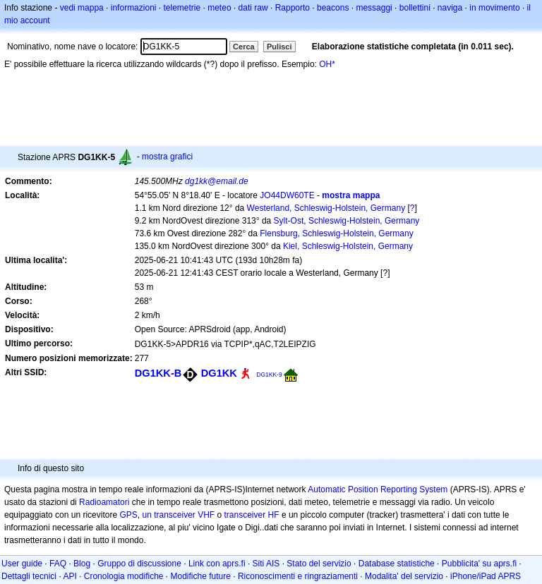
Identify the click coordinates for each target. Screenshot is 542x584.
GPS (128, 515)
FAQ (57, 563)
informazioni (134, 8)
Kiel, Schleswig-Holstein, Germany (348, 246)
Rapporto (292, 8)
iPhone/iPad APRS (485, 576)
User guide (21, 563)
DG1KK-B (158, 373)
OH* (327, 64)
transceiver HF (251, 515)
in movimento (494, 8)
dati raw (253, 8)
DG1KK (219, 373)
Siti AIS (266, 563)
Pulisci (279, 46)
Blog (81, 563)
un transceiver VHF (178, 515)
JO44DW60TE (287, 195)
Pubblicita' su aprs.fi (479, 563)
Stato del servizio (319, 563)
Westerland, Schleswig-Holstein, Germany (326, 208)
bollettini (414, 8)
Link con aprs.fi (217, 563)
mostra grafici (167, 157)
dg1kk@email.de (216, 181)
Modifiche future (201, 576)
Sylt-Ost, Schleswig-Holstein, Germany (347, 221)
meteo (219, 8)
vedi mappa (82, 8)
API (69, 576)
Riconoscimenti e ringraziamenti (298, 576)
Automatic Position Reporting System (377, 489)
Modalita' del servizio (404, 576)
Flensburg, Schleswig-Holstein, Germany (336, 233)
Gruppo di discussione (139, 563)
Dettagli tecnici (28, 576)
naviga (450, 8)
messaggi (374, 8)
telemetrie (182, 8)
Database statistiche (397, 563)
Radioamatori (104, 502)
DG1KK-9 (269, 374)
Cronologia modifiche (124, 576)
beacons (333, 8)
